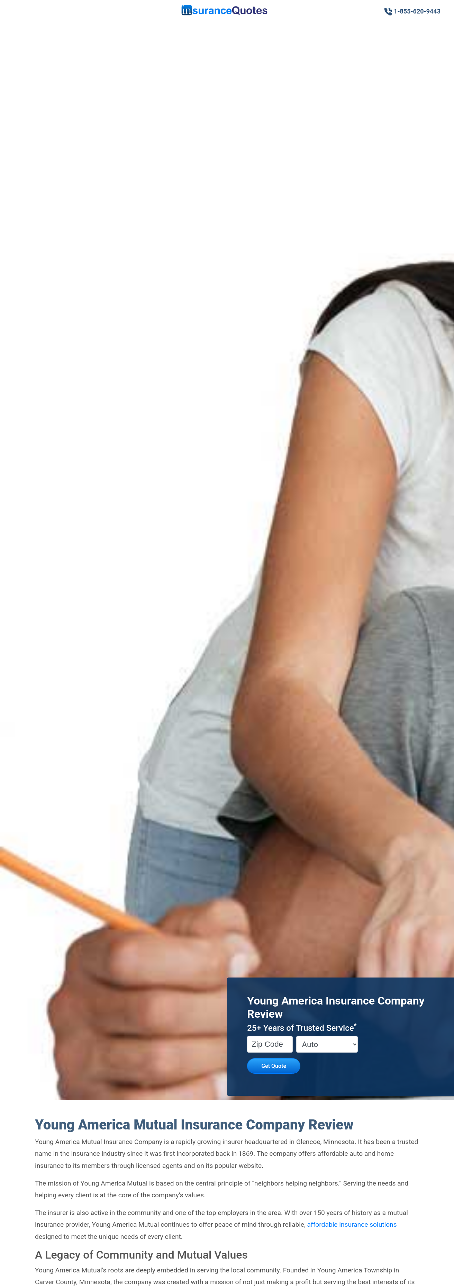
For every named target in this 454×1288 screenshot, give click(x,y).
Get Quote (273, 1066)
